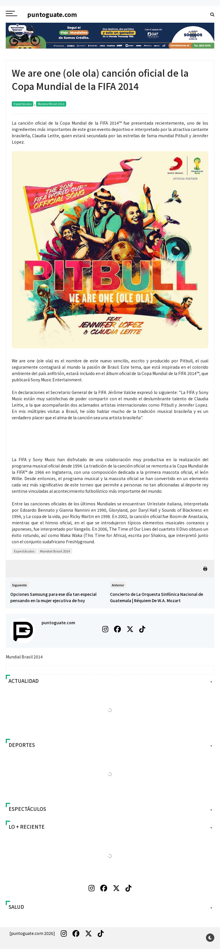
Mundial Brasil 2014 (51, 104)
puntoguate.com (58, 622)
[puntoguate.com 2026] (32, 933)
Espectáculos (22, 104)
